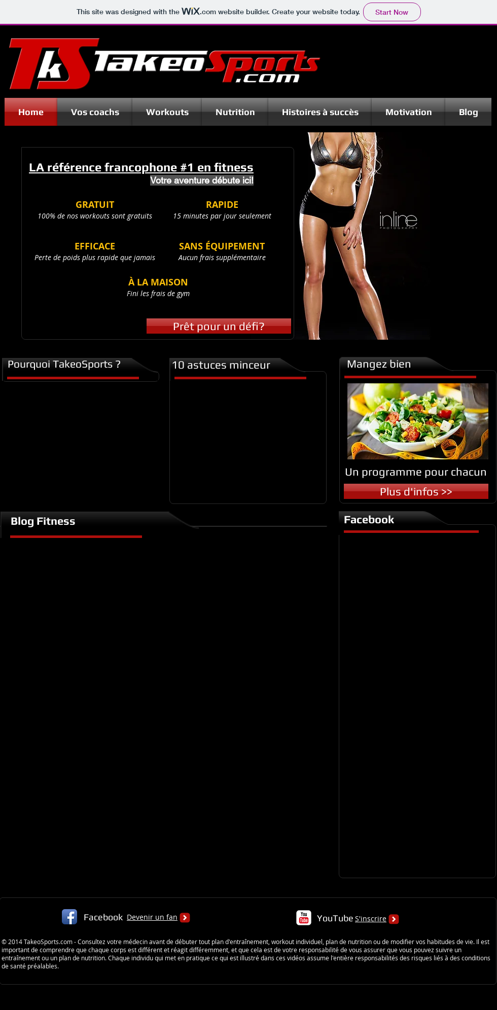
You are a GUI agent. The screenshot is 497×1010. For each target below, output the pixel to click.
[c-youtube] (303, 917)
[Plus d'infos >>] (416, 491)
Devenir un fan (152, 917)
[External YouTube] (245, 440)
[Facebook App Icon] (69, 916)
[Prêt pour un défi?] (219, 326)
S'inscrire (370, 918)
